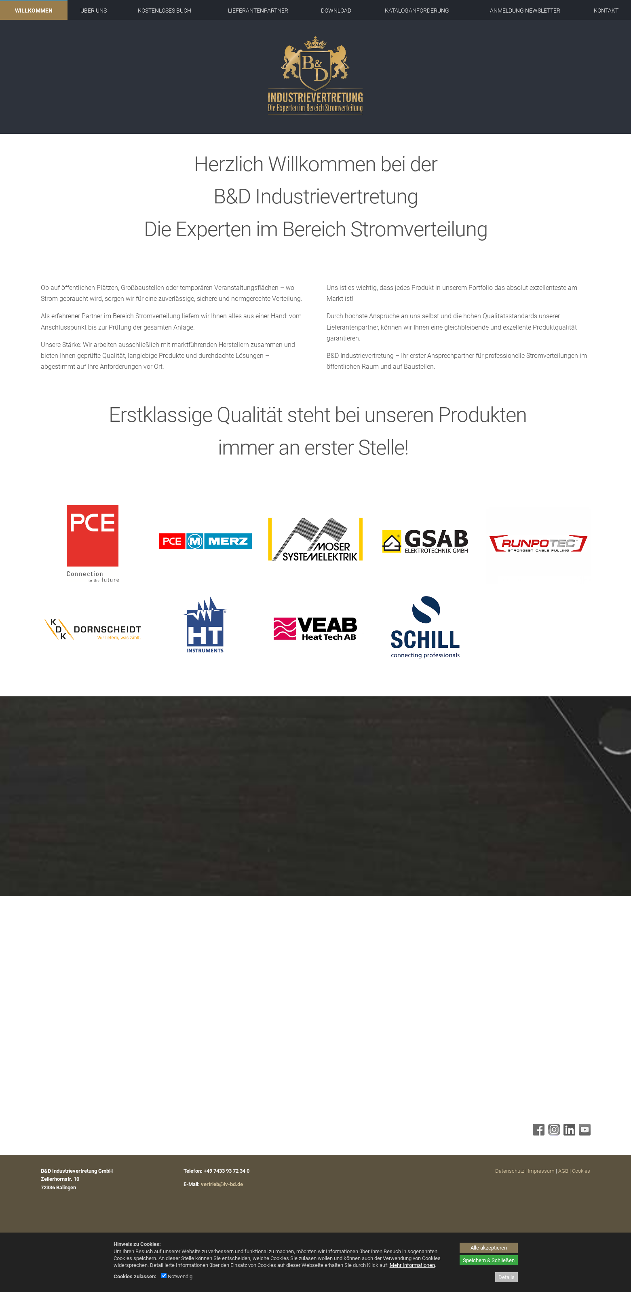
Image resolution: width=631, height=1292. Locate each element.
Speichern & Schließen (489, 1260)
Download (336, 10)
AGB (563, 1171)
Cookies (581, 1171)
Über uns (93, 10)
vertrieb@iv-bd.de (222, 1184)
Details (506, 1277)
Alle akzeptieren (489, 1248)
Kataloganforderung (417, 10)
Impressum (541, 1171)
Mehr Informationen (412, 1265)
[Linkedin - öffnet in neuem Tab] (568, 1133)
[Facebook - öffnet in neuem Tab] (537, 1133)
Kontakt (606, 10)
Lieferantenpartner (258, 10)
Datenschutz (509, 1171)
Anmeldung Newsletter (525, 10)
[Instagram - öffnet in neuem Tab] (553, 1133)
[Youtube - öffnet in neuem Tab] (584, 1133)
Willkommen (34, 10)
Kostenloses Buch (164, 10)
